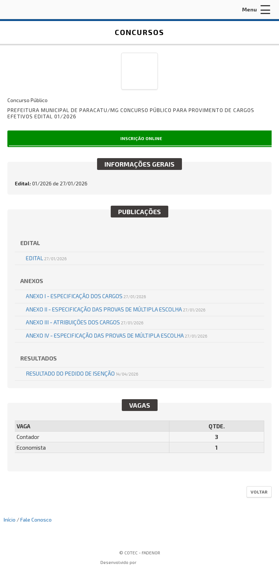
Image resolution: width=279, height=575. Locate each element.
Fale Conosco (36, 519)
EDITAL (46, 258)
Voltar (259, 491)
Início (10, 519)
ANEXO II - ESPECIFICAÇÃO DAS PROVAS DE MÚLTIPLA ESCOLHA (116, 309)
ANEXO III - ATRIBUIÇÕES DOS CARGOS (85, 322)
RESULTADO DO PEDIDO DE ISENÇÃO (82, 373)
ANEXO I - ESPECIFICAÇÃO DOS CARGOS (86, 296)
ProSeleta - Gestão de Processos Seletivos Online (157, 563)
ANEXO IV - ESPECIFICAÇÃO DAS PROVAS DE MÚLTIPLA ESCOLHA (116, 335)
